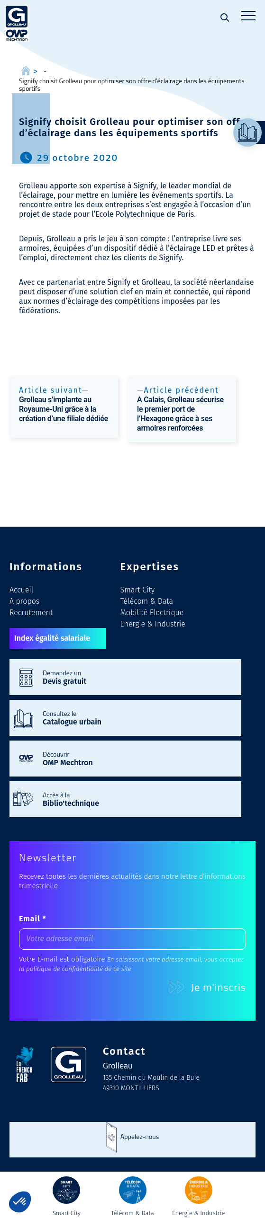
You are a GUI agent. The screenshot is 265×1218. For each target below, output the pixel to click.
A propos (24, 601)
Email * (32, 918)
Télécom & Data (147, 601)
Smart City (137, 589)
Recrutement (31, 612)
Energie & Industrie (152, 623)
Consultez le (137, 717)
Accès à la (137, 799)
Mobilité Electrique (152, 612)
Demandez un (137, 677)
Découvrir (137, 758)
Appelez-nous (139, 1136)
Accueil (21, 589)
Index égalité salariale (52, 638)
